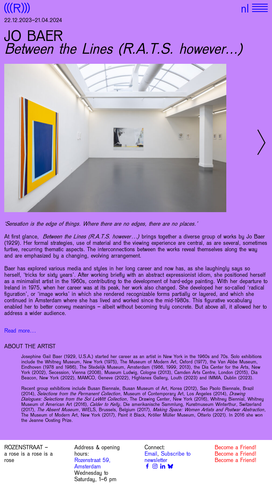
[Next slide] (261, 142)
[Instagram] (155, 466)
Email (150, 454)
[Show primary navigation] (260, 8)
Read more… (20, 331)
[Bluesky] (170, 466)
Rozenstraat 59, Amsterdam (92, 463)
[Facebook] (147, 466)
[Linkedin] (162, 466)
